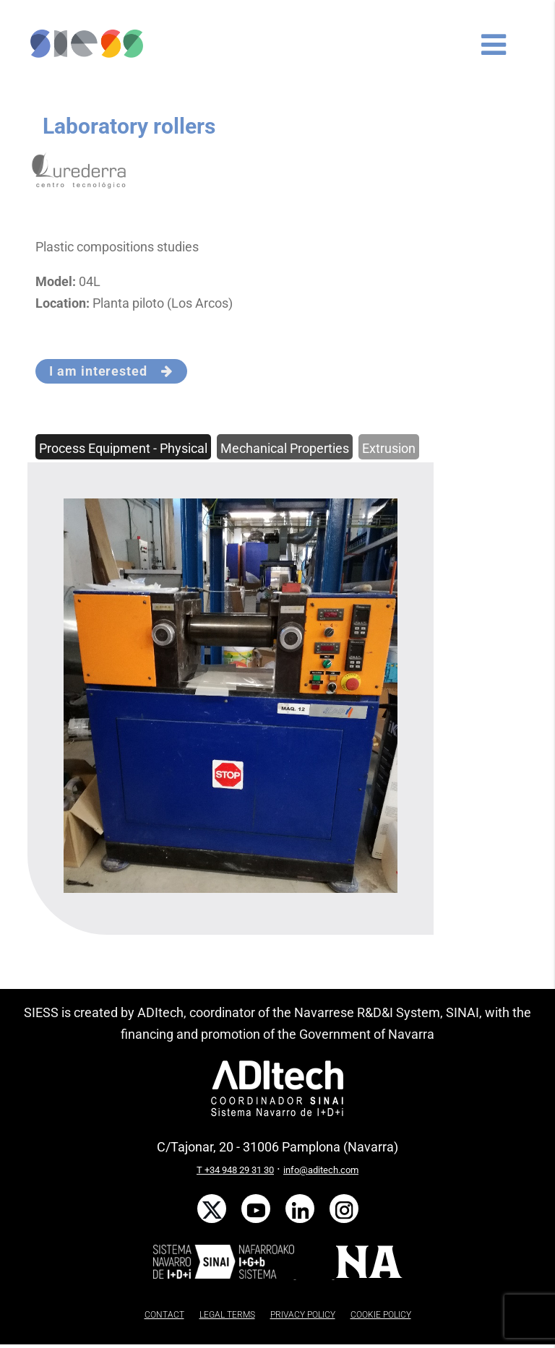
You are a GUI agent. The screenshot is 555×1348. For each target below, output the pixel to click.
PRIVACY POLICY (302, 1315)
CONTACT (164, 1315)
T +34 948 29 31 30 (235, 1170)
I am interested (111, 371)
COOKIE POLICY (380, 1315)
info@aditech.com (320, 1170)
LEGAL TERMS (227, 1315)
